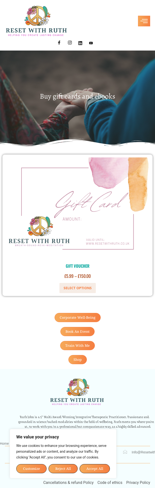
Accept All (94, 468)
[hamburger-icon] (144, 21)
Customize (31, 468)
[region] (63, 453)
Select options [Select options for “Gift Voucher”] (78, 288)
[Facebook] (59, 43)
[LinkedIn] (80, 43)
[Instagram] (69, 43)
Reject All (63, 468)
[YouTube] (91, 43)
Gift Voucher (78, 266)
